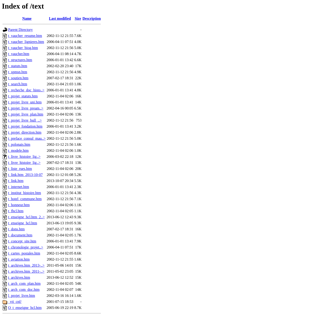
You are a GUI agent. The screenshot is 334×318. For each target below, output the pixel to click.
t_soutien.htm (18, 78)
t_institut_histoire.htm (24, 193)
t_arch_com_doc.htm (24, 290)
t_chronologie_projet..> (25, 247)
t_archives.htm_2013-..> (26, 265)
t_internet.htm (18, 187)
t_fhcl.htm (15, 211)
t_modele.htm (18, 150)
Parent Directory (20, 30)
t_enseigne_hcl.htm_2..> (26, 217)
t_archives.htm (19, 277)
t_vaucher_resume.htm (25, 36)
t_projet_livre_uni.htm (25, 102)
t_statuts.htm (17, 66)
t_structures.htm (20, 60)
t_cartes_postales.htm (24, 253)
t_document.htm (20, 235)
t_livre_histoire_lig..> (24, 157)
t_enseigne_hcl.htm (22, 223)
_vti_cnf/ (15, 302)
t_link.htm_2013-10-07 (25, 175)
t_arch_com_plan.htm (24, 283)
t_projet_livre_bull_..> (25, 120)
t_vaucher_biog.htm (23, 48)
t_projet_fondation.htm (25, 126)
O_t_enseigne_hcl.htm (25, 308)
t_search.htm (17, 84)
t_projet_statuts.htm (23, 96)
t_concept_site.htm (22, 241)
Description (92, 18)
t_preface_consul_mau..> (27, 138)
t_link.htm (15, 181)
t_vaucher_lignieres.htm (26, 42)
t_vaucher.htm (18, 54)
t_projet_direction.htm (25, 132)
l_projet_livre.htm (21, 296)
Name (27, 18)
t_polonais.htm (19, 144)
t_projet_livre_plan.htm (25, 114)
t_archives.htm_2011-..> (26, 271)
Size (78, 18)
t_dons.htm (16, 229)
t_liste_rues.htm (20, 169)
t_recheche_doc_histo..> (26, 90)
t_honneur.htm (19, 205)
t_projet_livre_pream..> (25, 108)
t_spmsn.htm (17, 72)
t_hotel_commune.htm (25, 199)
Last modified (60, 18)
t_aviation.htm (19, 259)
